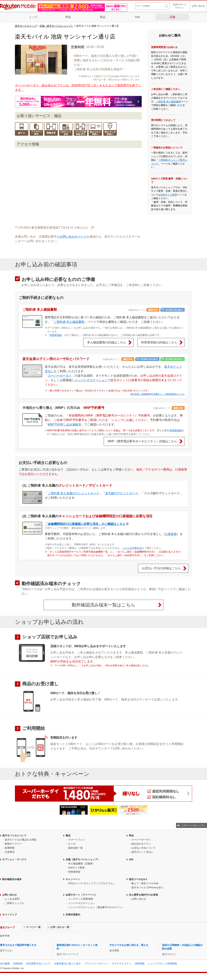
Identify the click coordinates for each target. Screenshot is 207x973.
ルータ (72, 843)
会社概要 (5, 963)
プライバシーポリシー (96, 963)
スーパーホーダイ (60, 375)
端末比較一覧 (75, 847)
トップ (33, 17)
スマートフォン (76, 839)
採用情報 (140, 963)
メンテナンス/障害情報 (80, 898)
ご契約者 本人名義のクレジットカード (73, 493)
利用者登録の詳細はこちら (159, 342)
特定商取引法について (38, 963)
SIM (137, 17)
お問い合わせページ (73, 236)
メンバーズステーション (91, 380)
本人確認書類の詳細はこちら (106, 342)
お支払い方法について (143, 847)
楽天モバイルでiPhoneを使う (147, 887)
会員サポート (179, 6)
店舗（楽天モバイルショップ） (56, 25)
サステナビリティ (121, 963)
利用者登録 (56, 335)
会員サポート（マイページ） (81, 894)
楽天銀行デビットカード (121, 493)
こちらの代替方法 (132, 548)
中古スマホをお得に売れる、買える (128, 945)
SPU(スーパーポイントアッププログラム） (91, 883)
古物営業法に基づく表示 (67, 963)
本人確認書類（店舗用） (81, 863)
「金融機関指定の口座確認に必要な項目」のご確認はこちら (85, 523)
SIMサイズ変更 (169, 194)
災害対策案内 (73, 914)
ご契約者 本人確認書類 (168, 101)
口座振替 (171, 534)
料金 (68, 17)
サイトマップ (9, 914)
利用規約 (18, 963)
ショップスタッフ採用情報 (162, 963)
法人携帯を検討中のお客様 (143, 894)
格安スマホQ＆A (138, 879)
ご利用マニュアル (14, 903)
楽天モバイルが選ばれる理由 (20, 839)
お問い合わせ (198, 6)
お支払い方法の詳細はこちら (161, 568)
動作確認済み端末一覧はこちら (103, 604)
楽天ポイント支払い (142, 852)
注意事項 (10, 852)
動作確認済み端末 (12, 879)
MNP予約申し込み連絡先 (64, 424)
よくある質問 (12, 898)
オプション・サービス (14, 859)
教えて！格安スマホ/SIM (144, 883)
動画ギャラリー (13, 843)
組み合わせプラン (141, 843)
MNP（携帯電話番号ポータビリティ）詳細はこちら (142, 441)
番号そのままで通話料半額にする (18, 945)
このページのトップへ (193, 825)
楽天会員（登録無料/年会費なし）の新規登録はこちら (157, 394)
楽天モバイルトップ (26, 25)
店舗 (172, 17)
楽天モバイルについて (14, 835)
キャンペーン (73, 879)
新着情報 (10, 847)
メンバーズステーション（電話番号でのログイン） (96, 907)
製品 (103, 17)
